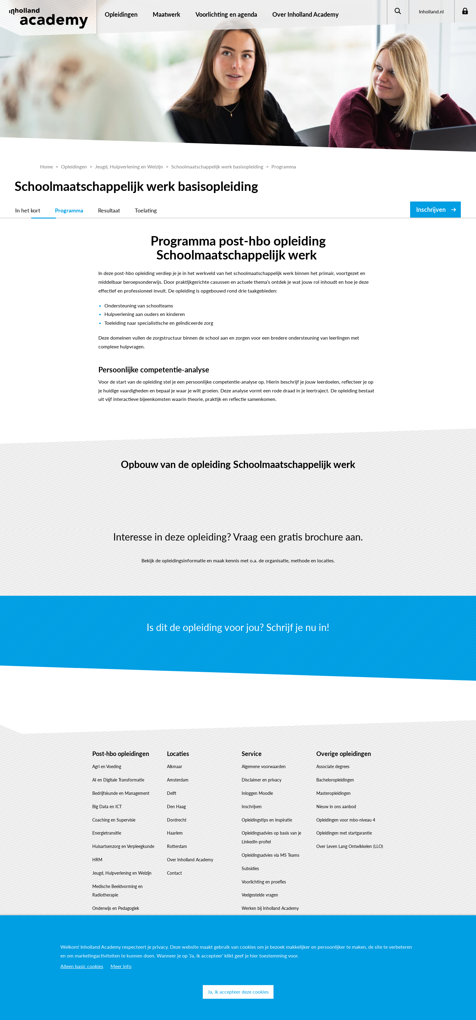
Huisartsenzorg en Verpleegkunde (123, 846)
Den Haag (176, 806)
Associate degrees (332, 766)
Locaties (178, 753)
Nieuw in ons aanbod (336, 806)
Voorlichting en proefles (264, 881)
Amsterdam (178, 779)
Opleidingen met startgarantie (344, 832)
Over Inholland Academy (190, 859)
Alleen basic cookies (81, 966)
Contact (174, 873)
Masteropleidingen (333, 793)
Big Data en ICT (107, 806)
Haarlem (175, 832)
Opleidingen (121, 14)
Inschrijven (431, 209)
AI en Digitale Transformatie (118, 779)
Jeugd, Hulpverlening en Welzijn (121, 873)
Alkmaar (174, 766)
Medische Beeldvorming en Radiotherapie (117, 891)
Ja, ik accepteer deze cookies (238, 992)
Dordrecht (176, 819)
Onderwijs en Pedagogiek (115, 908)
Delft (171, 793)
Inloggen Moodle (257, 793)
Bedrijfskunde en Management (120, 793)
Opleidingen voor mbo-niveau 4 (345, 819)
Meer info (120, 966)
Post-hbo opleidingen (120, 753)
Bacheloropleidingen (335, 779)
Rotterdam (177, 846)
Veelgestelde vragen (260, 894)
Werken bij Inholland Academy (270, 908)
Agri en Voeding (106, 766)
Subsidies (250, 868)
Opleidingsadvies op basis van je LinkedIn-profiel (271, 837)
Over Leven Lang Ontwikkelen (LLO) (349, 846)
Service (252, 753)
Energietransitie (106, 832)
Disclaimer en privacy (261, 779)
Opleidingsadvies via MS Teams (270, 855)
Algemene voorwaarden (264, 766)
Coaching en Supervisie (113, 819)
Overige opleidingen (343, 753)
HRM (97, 859)
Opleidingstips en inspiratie (267, 819)
